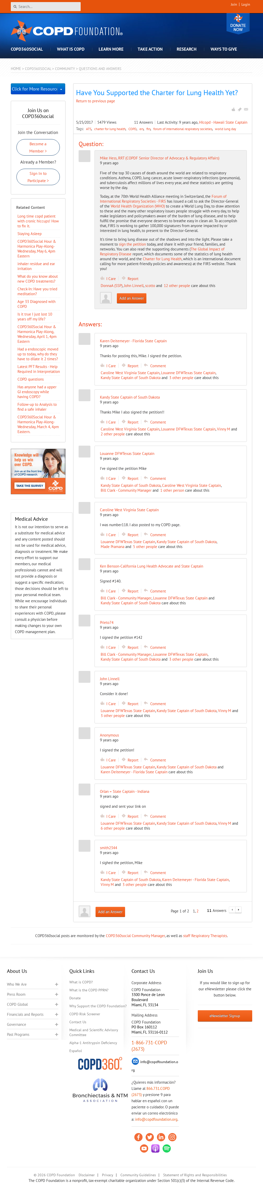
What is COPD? (81, 982)
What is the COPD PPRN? (88, 990)
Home (16, 68)
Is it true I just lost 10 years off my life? (34, 316)
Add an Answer (131, 298)
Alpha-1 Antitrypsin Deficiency (93, 1042)
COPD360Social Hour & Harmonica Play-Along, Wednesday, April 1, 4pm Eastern (37, 334)
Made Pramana (112, 546)
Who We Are (17, 984)
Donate (238, 23)
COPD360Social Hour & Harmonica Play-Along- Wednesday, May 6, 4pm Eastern (36, 248)
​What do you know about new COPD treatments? (37, 279)
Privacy (107, 1175)
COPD (132, 129)
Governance (16, 1024)
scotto (150, 285)
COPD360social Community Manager (135, 935)
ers (141, 129)
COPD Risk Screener (84, 1014)
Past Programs (18, 1034)
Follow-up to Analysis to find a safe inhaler (37, 407)
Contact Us (77, 1022)
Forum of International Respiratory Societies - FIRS (163, 199)
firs (148, 129)
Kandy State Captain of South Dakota (131, 377)
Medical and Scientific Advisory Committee (93, 1032)
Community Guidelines (138, 1175)
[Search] (46, 6)
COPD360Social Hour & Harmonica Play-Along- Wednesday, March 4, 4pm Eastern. (38, 424)
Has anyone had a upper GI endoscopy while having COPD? (37, 391)
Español (75, 1050)
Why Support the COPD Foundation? (98, 1006)
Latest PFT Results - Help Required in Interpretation (38, 369)
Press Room (16, 994)
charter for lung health (110, 129)
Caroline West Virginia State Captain (130, 372)
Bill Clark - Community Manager (126, 490)
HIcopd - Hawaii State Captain (223, 122)
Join (234, 4)
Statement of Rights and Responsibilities (195, 1175)
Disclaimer (87, 1175)
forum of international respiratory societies (183, 129)
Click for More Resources (34, 89)
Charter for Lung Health (162, 258)
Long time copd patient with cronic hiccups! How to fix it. (38, 221)
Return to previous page (95, 100)
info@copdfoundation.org (156, 1119)
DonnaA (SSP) (112, 285)
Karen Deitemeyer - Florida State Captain (134, 771)
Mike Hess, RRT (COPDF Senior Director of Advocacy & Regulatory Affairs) (159, 158)
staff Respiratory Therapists (205, 935)
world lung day (225, 129)
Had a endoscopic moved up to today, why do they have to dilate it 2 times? (37, 354)
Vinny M (223, 429)
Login (245, 4)
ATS (89, 129)
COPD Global (17, 1004)
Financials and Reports (25, 1014)
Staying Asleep (29, 233)
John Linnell (134, 285)
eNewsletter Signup (225, 1015)
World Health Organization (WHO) (138, 206)
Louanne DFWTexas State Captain (188, 372)
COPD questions (30, 379)
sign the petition (132, 244)
